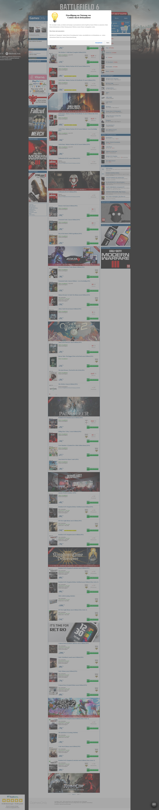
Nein (107, 43)
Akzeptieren (98, 43)
